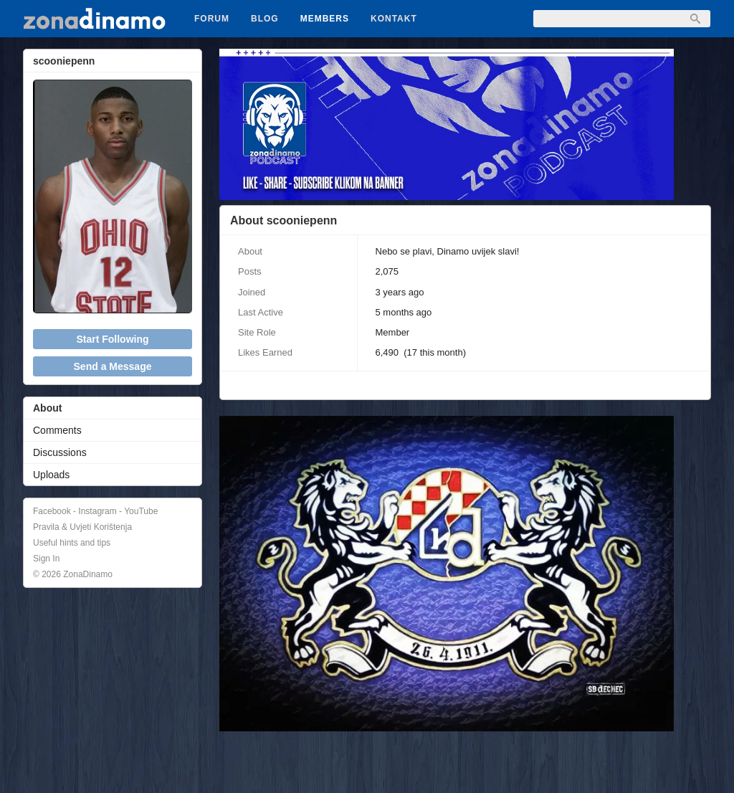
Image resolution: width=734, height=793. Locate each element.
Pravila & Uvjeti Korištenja (82, 527)
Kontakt (394, 19)
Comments (57, 430)
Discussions (60, 452)
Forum (211, 19)
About (47, 408)
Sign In (46, 559)
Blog (265, 19)
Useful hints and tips (71, 543)
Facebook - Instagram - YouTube (95, 511)
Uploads (51, 474)
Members (324, 19)
